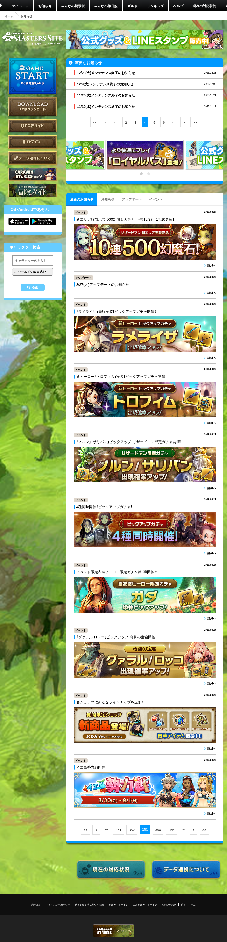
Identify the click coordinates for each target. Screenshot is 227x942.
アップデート (132, 199)
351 (118, 829)
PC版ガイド (32, 125)
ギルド (132, 5)
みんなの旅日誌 (106, 5)
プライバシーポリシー (58, 904)
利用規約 (36, 904)
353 (145, 829)
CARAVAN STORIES (113, 930)
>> (195, 122)
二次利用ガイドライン (145, 904)
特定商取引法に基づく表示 (89, 904)
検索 (34, 287)
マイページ (20, 5)
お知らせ (45, 5)
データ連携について (32, 158)
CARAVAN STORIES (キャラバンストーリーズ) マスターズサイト (32, 38)
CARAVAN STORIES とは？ (32, 174)
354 (158, 829)
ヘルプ (178, 5)
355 (171, 829)
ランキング (155, 5)
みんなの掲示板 (73, 5)
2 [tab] (148, 173)
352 (132, 829)
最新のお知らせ (82, 199)
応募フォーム (188, 904)
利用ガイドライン (118, 904)
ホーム (9, 16)
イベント (156, 199)
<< (95, 122)
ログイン (32, 142)
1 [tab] (141, 173)
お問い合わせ (169, 904)
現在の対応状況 (204, 5)
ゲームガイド (32, 190)
